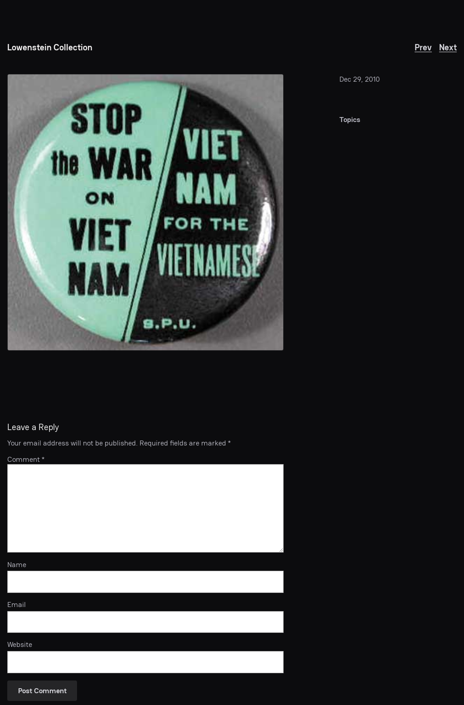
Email (16, 604)
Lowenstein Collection (49, 47)
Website (19, 644)
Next (448, 47)
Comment (25, 459)
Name (16, 564)
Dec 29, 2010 (359, 79)
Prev (423, 47)
